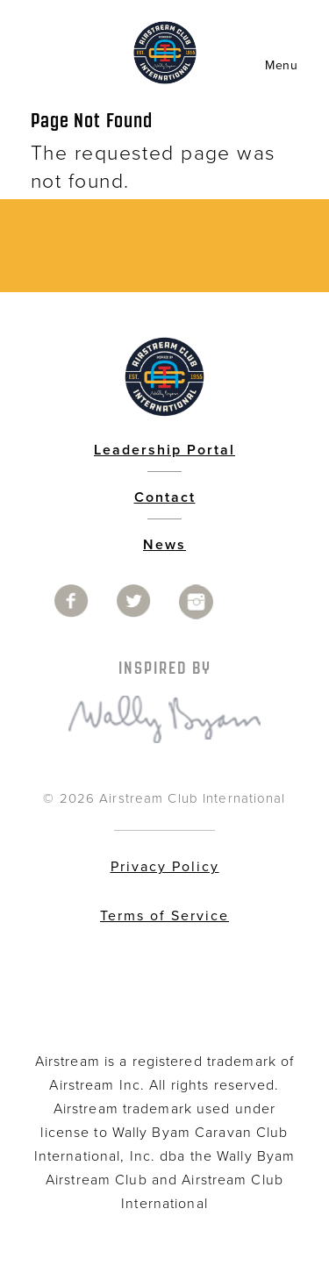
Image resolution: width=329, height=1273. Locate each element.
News (164, 545)
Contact (165, 497)
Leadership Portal (164, 450)
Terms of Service (164, 916)
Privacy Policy (165, 867)
